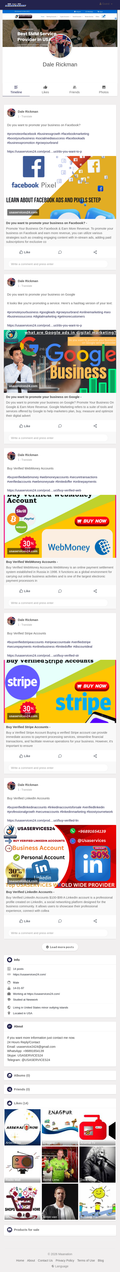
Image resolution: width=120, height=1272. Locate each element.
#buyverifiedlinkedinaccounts (27, 807)
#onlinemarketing (91, 312)
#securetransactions (83, 477)
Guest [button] (106, 3)
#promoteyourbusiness (22, 312)
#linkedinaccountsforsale (65, 807)
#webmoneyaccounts (54, 477)
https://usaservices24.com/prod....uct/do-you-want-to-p (44, 151)
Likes (18, 1103)
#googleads (47, 312)
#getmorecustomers (71, 316)
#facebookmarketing (75, 134)
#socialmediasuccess (50, 138)
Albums (19, 1075)
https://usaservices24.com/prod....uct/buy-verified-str (43, 655)
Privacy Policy (65, 1260)
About (31, 1260)
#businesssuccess (19, 316)
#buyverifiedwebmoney (23, 477)
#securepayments (19, 646)
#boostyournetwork (100, 811)
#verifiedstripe (81, 642)
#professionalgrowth (21, 811)
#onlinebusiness (43, 646)
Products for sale (26, 1229)
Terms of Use (86, 1260)
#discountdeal (82, 646)
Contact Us (45, 1260)
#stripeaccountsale (57, 642)
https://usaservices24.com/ (29, 974)
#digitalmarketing (45, 316)
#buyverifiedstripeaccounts (25, 642)
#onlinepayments (85, 481)
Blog (101, 1260)
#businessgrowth (48, 134)
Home (20, 1260)
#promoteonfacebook (21, 134)
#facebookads (75, 138)
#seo (107, 312)
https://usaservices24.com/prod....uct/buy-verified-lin (42, 820)
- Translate (26, 116)
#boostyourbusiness (21, 138)
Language (59, 1266)
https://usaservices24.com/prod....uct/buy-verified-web (44, 490)
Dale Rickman (60, 64)
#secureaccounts (47, 811)
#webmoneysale (43, 481)
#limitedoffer (63, 481)
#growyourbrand (47, 142)
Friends (19, 1089)
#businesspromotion (21, 142)
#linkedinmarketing (73, 811)
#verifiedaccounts (19, 481)
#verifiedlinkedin (93, 807)
